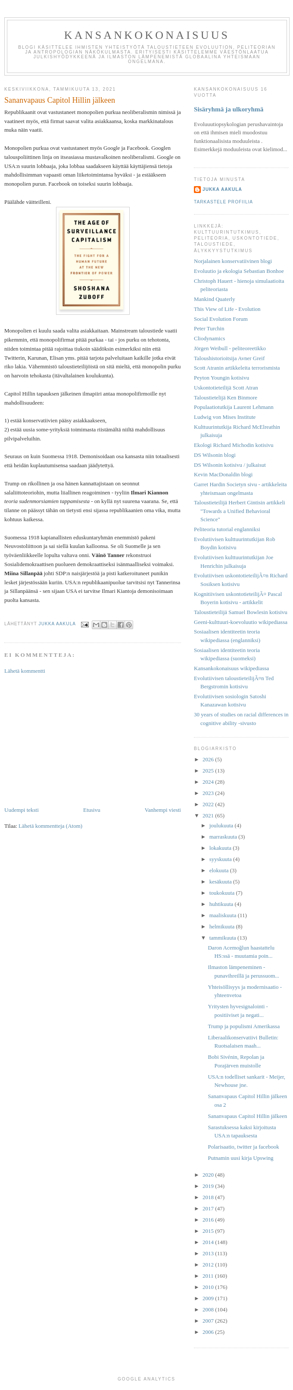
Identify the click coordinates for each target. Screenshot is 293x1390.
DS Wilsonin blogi (215, 455)
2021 (209, 815)
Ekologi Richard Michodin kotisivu (234, 445)
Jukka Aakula (222, 189)
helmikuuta (222, 926)
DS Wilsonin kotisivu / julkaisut (230, 465)
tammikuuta (223, 937)
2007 (209, 1320)
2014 (209, 1242)
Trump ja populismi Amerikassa (244, 1026)
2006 (209, 1332)
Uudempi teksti (21, 810)
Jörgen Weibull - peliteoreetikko (230, 348)
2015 (209, 1231)
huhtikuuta (222, 904)
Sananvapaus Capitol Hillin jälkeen (247, 1116)
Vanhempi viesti (163, 810)
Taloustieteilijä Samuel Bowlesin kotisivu (240, 612)
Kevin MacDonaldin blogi (223, 474)
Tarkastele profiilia (223, 201)
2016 (209, 1219)
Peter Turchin (209, 328)
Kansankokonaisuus (147, 35)
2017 (209, 1208)
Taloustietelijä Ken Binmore (225, 397)
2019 (209, 1186)
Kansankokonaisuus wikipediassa (231, 668)
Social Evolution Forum (221, 319)
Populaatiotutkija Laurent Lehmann (234, 407)
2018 (209, 1197)
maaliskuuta (223, 915)
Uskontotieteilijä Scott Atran (226, 387)
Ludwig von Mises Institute (225, 417)
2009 (209, 1298)
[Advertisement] (92, 740)
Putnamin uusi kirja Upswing (240, 1158)
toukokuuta (222, 893)
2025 (209, 770)
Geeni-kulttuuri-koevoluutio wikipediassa (240, 622)
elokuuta (219, 870)
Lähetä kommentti (24, 671)
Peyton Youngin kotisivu (221, 377)
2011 (209, 1276)
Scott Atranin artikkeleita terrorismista (237, 367)
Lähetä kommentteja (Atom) (50, 826)
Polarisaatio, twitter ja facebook (243, 1146)
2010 (209, 1287)
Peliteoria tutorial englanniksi (227, 529)
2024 (209, 782)
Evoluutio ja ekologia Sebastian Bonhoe (239, 271)
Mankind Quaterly (214, 299)
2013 (209, 1253)
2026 (209, 759)
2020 (209, 1175)
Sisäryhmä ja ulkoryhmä (228, 109)
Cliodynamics (209, 338)
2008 (209, 1309)
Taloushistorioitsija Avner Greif (229, 358)
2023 (209, 793)
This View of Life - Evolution (227, 309)
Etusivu (91, 810)
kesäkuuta (221, 881)
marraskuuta (224, 836)
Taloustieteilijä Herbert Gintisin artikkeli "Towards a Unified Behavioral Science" (239, 510)
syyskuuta (221, 859)
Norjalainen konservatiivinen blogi (233, 261)
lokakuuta (221, 848)
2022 (209, 804)
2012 (209, 1264)
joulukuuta (222, 825)
